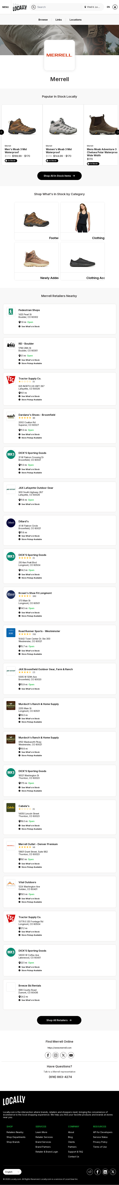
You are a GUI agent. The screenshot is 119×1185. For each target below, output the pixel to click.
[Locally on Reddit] (90, 1172)
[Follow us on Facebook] (48, 1055)
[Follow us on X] (63, 1055)
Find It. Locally (93, 7)
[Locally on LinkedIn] (105, 1172)
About (71, 1132)
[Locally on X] (113, 1172)
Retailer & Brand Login (47, 1151)
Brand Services (43, 1142)
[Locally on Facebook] (97, 1172)
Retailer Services (44, 1137)
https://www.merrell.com (59, 1047)
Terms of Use (100, 1147)
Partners (72, 1147)
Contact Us (73, 1156)
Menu (5, 7)
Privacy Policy (100, 1142)
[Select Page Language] (12, 1172)
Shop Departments (16, 1137)
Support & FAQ (75, 1151)
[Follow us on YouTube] (71, 1055)
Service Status (100, 1137)
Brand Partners (43, 1147)
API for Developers (102, 1132)
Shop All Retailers (59, 1020)
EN (108, 7)
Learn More (41, 1132)
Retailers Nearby (15, 1132)
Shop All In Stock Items (59, 175)
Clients (71, 1142)
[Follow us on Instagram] (56, 1055)
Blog (70, 1137)
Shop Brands (13, 1142)
